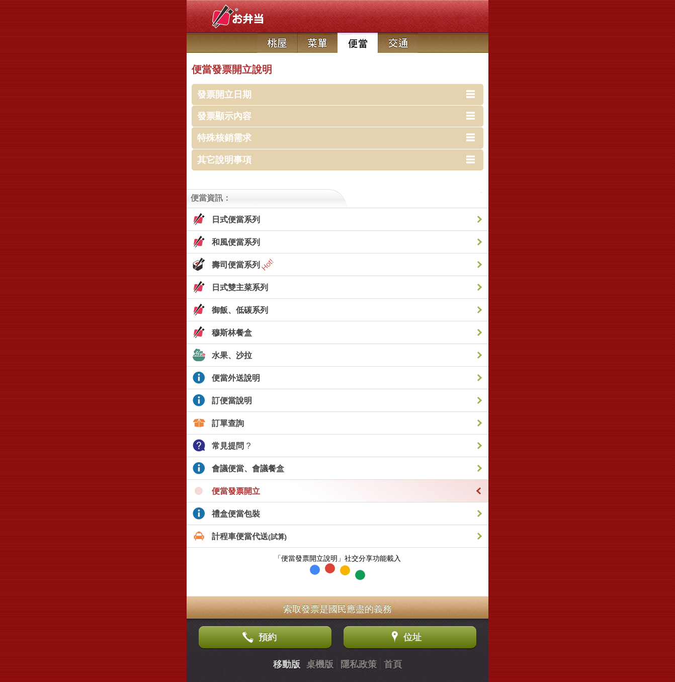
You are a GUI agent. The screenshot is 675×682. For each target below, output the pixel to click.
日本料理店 (277, 43)
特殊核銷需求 (224, 138)
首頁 (393, 664)
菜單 (317, 43)
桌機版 (319, 664)
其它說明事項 (224, 160)
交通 (398, 43)
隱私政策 (359, 664)
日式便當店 (358, 43)
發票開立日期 (224, 95)
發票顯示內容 (224, 116)
